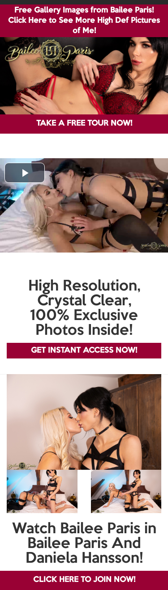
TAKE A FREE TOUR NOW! (84, 123)
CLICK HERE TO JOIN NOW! (84, 580)
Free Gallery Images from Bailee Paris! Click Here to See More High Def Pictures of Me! (84, 20)
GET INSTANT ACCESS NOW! (84, 350)
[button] (24, 173)
